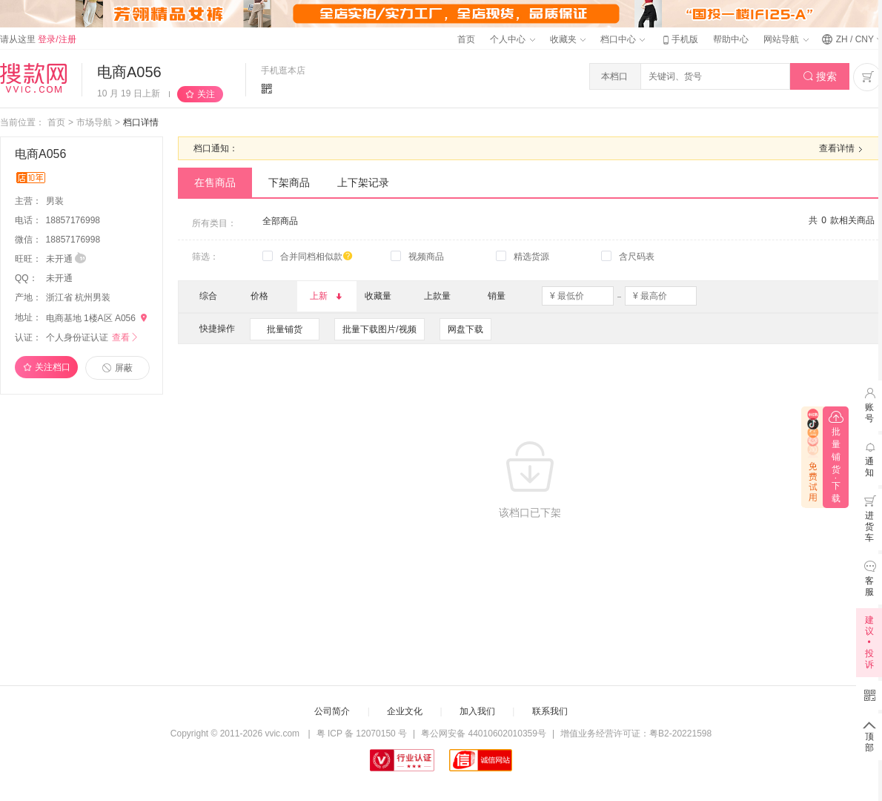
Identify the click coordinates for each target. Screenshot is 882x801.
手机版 (679, 39)
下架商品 (289, 182)
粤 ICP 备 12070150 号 (362, 733)
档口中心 (622, 39)
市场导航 (94, 122)
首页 (466, 39)
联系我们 (550, 711)
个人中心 (512, 39)
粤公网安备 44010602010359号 (483, 733)
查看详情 (842, 149)
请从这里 (38, 39)
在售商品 (215, 182)
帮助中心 (731, 39)
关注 (206, 94)
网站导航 (785, 39)
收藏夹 (568, 39)
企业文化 (404, 711)
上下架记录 (363, 182)
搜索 (820, 76)
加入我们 (477, 711)
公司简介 (332, 711)
